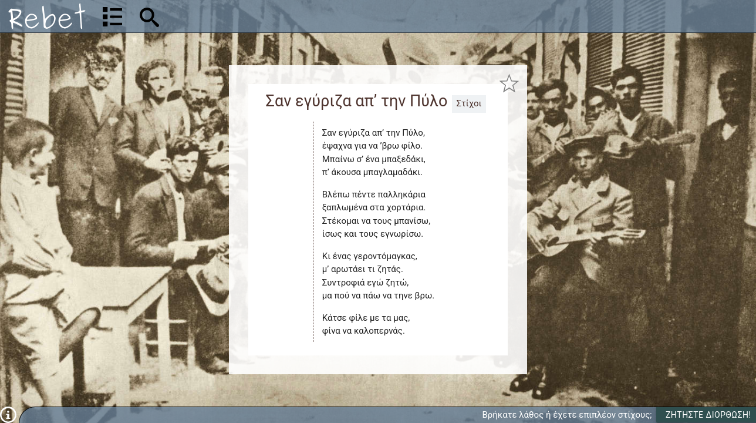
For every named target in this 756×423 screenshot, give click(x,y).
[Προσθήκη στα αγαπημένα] (509, 83)
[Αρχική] (47, 16)
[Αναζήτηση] (226, 16)
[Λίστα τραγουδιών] (112, 16)
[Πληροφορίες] (8, 414)
